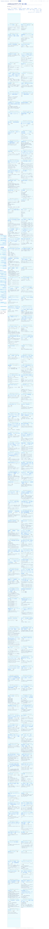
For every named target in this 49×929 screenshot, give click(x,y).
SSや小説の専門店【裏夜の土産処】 (27, 376)
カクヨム (4, 250)
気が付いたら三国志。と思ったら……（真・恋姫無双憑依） (14, 862)
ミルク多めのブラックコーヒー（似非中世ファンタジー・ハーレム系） (27, 230)
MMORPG (24, 8)
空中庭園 (23, 190)
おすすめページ (38, 12)
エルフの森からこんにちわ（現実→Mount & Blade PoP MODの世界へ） (26, 318)
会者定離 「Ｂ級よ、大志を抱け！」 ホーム (27, 132)
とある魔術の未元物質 (25, 248)
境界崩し (23, 793)
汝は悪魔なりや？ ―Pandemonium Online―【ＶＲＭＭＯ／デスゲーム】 (27, 892)
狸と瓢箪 (23, 832)
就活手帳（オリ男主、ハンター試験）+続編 (27, 745)
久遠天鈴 (23, 345)
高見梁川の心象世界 (12, 520)
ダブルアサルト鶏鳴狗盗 (26, 394)
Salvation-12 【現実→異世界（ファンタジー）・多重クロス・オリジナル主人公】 (27, 473)
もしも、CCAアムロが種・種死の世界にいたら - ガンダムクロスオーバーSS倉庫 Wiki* (14, 425)
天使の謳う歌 (10, 481)
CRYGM (23, 452)
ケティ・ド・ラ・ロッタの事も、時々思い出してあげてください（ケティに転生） (14, 240)
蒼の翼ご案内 (10, 190)
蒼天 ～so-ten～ (24, 209)
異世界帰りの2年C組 (12, 705)
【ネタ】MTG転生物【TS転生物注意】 (14, 220)
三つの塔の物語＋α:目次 (26, 161)
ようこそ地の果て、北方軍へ (14, 900)
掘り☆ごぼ (10, 647)
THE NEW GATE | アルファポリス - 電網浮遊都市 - (27, 93)
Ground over (23, 199)
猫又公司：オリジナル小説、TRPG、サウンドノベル (14, 162)
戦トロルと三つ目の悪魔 (13, 841)
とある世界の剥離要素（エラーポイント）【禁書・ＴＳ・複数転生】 (14, 473)
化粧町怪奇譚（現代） (12, 180)
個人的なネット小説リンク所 (3, 274)
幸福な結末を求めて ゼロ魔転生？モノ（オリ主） (27, 658)
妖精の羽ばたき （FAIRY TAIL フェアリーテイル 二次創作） (14, 307)
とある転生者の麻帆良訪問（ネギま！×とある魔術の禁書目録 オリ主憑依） (14, 678)
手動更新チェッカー (3, 303)
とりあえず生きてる (12, 404)
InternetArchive (3, 306)
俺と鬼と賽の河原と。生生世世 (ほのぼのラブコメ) (14, 755)
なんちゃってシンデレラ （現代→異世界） (26, 259)
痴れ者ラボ (23, 63)
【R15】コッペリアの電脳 (26, 287)
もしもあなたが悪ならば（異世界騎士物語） (27, 113)
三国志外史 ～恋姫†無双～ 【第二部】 (14, 512)
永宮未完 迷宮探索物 (12, 44)
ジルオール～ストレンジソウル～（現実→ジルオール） (14, 113)
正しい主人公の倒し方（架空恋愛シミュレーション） (27, 551)
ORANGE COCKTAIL (12, 618)
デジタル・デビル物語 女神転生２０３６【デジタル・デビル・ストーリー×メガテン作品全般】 (27, 571)
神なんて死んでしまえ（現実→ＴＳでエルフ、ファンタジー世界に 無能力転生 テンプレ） (14, 415)
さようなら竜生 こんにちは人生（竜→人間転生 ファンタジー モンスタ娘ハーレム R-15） (14, 445)
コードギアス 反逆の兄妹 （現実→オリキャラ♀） (14, 502)
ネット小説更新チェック (3, 266)
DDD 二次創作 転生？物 (13, 355)
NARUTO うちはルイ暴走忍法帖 (27, 298)
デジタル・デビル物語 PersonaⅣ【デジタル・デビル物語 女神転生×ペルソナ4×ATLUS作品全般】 (27, 532)
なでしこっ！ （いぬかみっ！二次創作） (13, 288)
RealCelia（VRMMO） (25, 404)
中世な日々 (10, 890)
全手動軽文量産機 (25, 559)
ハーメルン (4, 252)
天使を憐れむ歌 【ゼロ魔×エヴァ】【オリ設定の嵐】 (27, 502)
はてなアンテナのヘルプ (3, 300)
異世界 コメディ (30, 8)
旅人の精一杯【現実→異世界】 (13, 784)
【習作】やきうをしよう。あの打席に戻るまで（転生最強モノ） (27, 726)
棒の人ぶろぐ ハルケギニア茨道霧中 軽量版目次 (27, 414)
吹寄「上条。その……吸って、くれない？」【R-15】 (26, 735)
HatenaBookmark (3, 244)
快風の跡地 (10, 151)
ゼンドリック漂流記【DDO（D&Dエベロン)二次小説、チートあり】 (27, 55)
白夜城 (22, 268)
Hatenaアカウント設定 (3, 236)
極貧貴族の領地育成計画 (26, 588)
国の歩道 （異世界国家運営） (13, 123)
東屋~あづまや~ (24, 520)
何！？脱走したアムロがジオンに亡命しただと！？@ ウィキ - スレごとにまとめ (27, 152)
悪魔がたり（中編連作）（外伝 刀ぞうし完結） (14, 580)
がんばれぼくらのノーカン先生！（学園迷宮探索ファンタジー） (14, 804)
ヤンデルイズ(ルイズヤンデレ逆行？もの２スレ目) (14, 395)
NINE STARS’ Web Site (12, 384)
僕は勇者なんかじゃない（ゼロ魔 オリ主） (27, 667)
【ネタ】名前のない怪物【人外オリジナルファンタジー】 (14, 823)
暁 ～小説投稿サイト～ (3, 255)
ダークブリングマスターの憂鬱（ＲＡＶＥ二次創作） (27, 123)
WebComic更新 (3, 238)
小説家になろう (3, 248)
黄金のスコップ (3, 289)
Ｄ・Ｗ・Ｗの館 (11, 24)
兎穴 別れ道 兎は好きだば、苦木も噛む (26, 872)
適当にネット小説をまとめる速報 (3, 282)
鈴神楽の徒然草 (24, 180)
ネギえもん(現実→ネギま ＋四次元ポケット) (14, 726)
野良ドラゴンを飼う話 (25, 24)
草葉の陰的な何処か (3, 285)
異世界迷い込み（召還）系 (3, 297)
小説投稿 (2, 247)
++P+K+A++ (23, 73)
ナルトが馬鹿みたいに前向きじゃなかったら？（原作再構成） (27, 697)
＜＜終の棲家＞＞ (24, 170)
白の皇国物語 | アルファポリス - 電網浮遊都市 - (13, 142)
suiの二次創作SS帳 (3, 279)
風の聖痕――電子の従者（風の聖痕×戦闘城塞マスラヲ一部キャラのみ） (27, 464)
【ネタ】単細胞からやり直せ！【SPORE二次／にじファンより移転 (14, 590)
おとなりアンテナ (31, 12)
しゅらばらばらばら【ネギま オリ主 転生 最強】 (14, 628)
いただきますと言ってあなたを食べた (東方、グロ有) (27, 677)
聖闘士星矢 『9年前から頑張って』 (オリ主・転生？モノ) (27, 444)
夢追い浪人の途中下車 (25, 238)
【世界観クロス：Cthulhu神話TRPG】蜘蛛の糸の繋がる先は (14, 103)
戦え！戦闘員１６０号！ (13, 316)
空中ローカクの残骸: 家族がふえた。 (14, 210)
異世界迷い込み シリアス (24, 9)
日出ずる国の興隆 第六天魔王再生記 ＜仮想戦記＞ (14, 881)
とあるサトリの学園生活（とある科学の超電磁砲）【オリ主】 (27, 493)
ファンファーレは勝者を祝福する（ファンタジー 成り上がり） (27, 337)
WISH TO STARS (11, 345)
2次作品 (20, 8)
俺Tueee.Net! (3, 260)
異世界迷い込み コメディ (13, 9)
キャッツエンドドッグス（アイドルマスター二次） (14, 658)
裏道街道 (4, 287)
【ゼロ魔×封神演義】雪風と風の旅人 (14, 337)
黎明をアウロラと (24, 841)
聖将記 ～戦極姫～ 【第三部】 (13, 269)
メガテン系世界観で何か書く (14, 540)
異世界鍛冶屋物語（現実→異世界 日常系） (27, 628)
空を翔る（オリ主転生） (13, 598)
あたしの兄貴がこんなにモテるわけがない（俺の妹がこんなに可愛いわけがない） (27, 434)
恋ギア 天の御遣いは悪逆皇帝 (27, 619)
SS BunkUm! (3, 309)
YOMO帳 (23, 773)
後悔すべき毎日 (11, 695)
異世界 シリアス (37, 8)
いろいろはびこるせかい (13, 326)
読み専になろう (3, 276)
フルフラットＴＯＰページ (13, 199)
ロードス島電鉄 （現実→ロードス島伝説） (14, 230)
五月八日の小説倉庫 (25, 277)
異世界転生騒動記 (25, 102)
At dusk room (10, 773)
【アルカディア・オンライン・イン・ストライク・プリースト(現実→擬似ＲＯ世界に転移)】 (27, 308)
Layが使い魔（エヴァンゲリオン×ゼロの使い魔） (27, 580)
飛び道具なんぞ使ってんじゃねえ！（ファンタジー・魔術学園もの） (14, 736)
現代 (30, 9)
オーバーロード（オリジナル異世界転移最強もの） (14, 638)
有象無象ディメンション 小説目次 (27, 35)
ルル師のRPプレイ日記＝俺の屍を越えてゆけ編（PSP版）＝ (27, 357)
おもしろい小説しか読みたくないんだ (3, 292)
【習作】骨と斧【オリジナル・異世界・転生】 (26, 755)
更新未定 (4, 243)
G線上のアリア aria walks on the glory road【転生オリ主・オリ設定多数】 (14, 716)
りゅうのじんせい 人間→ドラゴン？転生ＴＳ (14, 492)
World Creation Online (12, 871)
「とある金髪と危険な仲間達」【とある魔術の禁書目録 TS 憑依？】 (14, 765)
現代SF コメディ (35, 9)
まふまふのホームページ (13, 277)
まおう (22, 851)
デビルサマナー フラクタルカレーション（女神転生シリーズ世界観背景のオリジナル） (14, 454)
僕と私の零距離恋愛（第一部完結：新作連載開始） (27, 512)
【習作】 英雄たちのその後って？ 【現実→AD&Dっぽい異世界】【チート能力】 (14, 74)
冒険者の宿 (23, 141)
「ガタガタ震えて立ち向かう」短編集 (13, 570)
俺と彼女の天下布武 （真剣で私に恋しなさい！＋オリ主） (27, 541)
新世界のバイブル (11, 851)
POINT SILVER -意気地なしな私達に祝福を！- (14, 171)
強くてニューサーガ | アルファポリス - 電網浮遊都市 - (13, 93)
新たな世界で (24, 715)
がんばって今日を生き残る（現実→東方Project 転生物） (13, 814)
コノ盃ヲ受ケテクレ (25, 384)
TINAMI (4, 268)
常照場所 (10, 83)
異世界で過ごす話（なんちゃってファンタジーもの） (27, 765)
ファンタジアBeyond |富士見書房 (3, 258)
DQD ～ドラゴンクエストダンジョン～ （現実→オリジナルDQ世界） (14, 561)
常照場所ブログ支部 (12, 54)
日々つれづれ (24, 326)
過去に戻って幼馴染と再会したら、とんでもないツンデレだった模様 (27, 804)
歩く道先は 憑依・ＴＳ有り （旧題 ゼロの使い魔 (27, 784)
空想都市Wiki (3, 295)
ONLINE (9, 910)
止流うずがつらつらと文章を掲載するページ (27, 813)
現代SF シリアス (38, 10)
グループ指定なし (14, 8)
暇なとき (1, 270)
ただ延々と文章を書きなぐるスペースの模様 (27, 366)
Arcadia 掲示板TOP (3, 263)
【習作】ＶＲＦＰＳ (12, 744)
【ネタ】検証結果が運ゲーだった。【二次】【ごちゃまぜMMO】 (27, 707)
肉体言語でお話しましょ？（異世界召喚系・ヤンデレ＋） (26, 600)
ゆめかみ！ (10, 63)
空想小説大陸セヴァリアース (14, 462)
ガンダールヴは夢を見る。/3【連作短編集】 (13, 687)
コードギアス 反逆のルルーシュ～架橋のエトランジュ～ (27, 609)
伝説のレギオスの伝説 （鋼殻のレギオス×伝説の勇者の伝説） (14, 551)
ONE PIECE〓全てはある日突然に (14, 249)
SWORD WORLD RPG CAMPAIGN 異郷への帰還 (13, 35)
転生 (40, 10)
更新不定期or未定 (3, 241)
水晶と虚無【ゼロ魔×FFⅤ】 (26, 637)
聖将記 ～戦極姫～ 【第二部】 (14, 531)
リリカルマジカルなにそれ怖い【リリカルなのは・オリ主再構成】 (14, 668)
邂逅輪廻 (10, 365)
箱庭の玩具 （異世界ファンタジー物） (27, 881)
